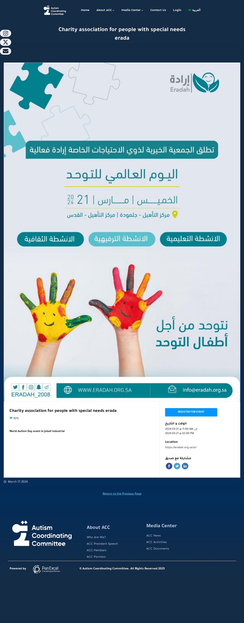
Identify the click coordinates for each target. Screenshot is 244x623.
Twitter (177, 476)
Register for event (191, 422)
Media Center (131, 10)
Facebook (169, 476)
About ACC (104, 10)
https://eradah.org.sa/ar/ (181, 457)
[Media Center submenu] (142, 10)
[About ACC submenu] (113, 10)
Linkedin (185, 476)
